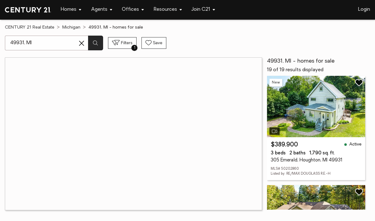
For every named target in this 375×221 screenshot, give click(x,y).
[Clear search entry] (81, 43)
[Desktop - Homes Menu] (71, 9)
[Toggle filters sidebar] (122, 43)
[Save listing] (359, 82)
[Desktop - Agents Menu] (101, 9)
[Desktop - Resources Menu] (168, 9)
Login (364, 9)
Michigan (71, 27)
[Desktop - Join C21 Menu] (203, 9)
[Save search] (153, 43)
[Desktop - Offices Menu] (133, 9)
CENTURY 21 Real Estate (29, 27)
